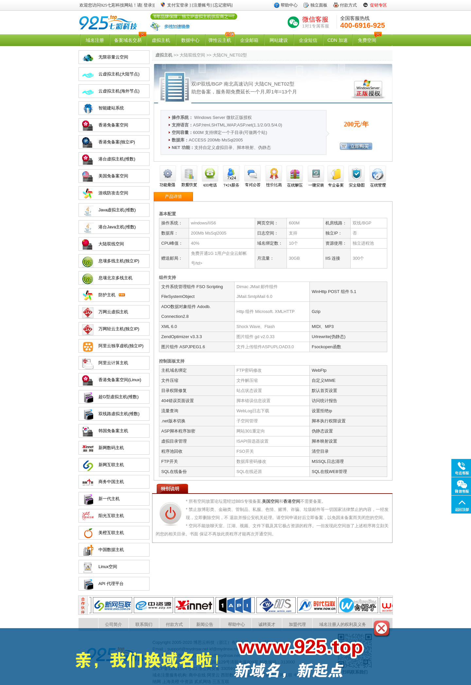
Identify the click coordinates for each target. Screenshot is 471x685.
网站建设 (279, 40)
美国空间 (270, 501)
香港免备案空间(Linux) (119, 379)
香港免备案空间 (113, 124)
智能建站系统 (111, 108)
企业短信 (308, 40)
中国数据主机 (111, 549)
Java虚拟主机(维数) (117, 209)
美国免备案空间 (113, 175)
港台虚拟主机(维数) (116, 158)
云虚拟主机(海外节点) (119, 91)
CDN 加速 (337, 40)
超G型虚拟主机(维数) (118, 396)
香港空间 (291, 501)
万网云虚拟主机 (113, 311)
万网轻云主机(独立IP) (118, 328)
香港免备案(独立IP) (116, 141)
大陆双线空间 (111, 243)
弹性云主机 (219, 40)
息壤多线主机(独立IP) (118, 260)
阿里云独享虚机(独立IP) (121, 345)
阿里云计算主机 (113, 362)
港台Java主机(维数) (117, 226)
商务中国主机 (111, 481)
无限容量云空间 (113, 57)
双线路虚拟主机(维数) (119, 413)
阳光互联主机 (111, 515)
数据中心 (190, 40)
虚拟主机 (161, 40)
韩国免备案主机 (113, 430)
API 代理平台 (111, 583)
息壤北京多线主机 (115, 277)
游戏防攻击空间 (113, 192)
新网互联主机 (111, 464)
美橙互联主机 (111, 532)
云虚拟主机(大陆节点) (119, 74)
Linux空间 (107, 566)
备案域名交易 (128, 40)
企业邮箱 (249, 40)
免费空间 (367, 40)
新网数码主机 (111, 447)
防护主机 (106, 294)
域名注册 (95, 40)
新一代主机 (109, 498)
